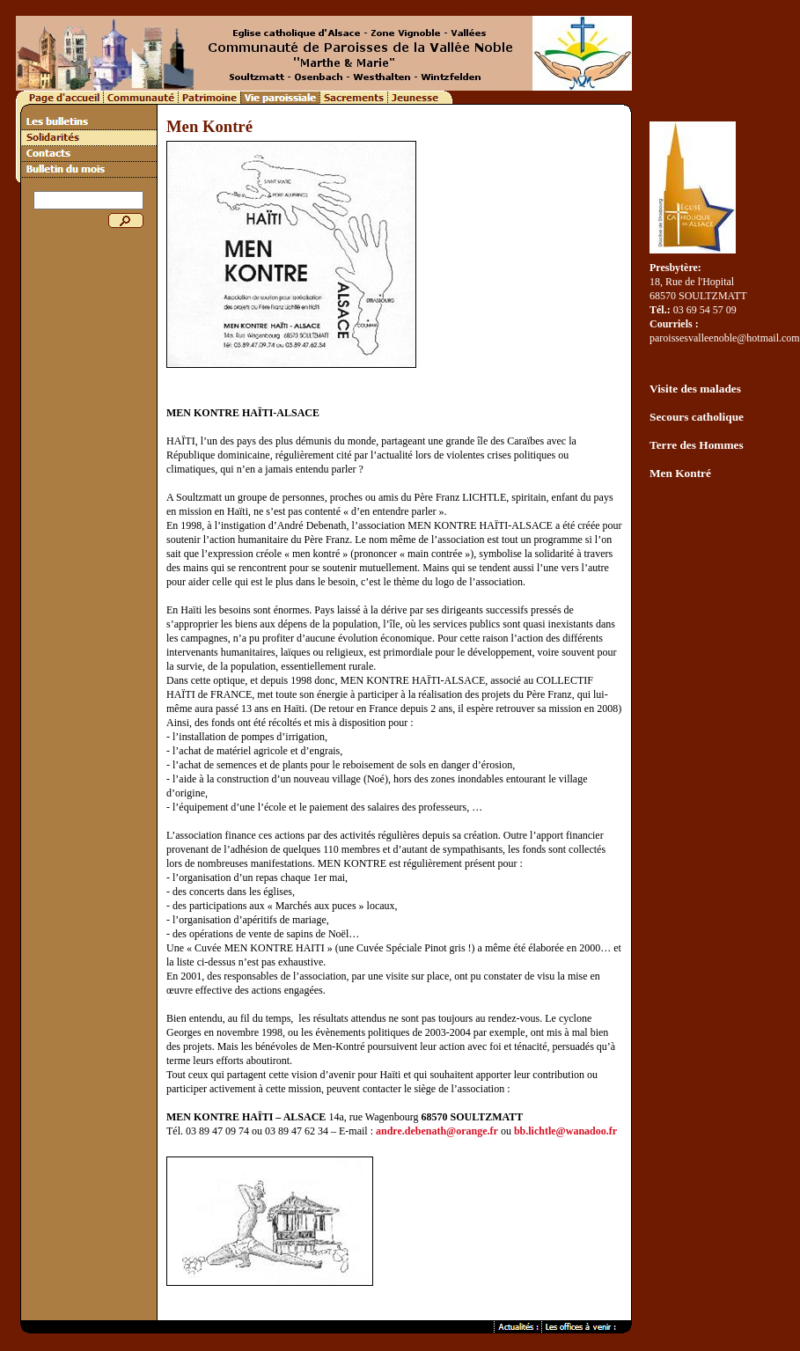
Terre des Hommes (697, 445)
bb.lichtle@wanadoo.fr (565, 1131)
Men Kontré (680, 473)
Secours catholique (697, 416)
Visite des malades (695, 388)
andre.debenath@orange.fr (437, 1131)
